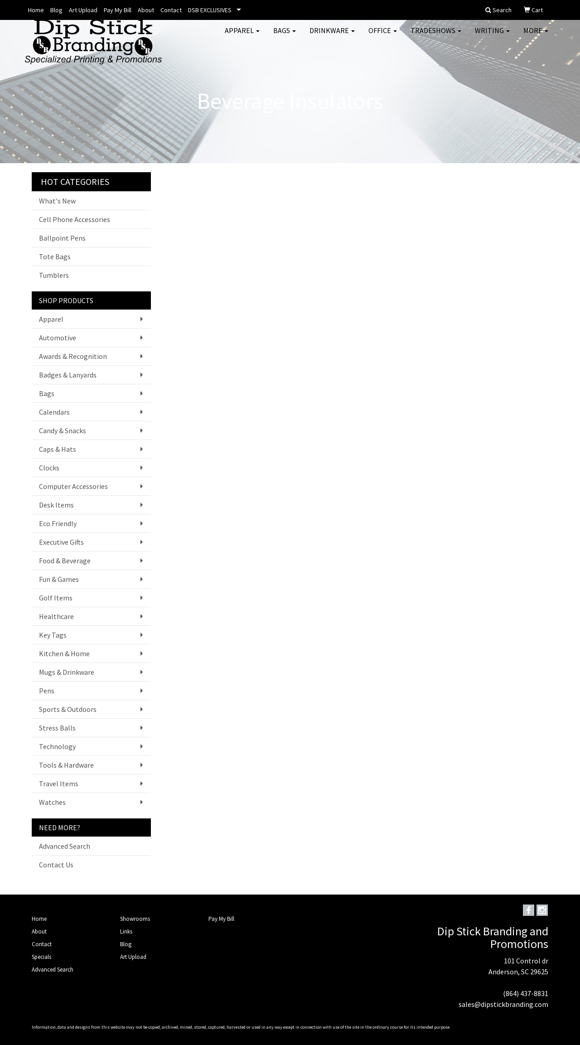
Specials (41, 957)
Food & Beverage (65, 560)
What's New (57, 200)
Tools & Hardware (66, 764)
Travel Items (58, 783)
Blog (56, 10)
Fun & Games (59, 579)
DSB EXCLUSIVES (210, 10)
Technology (57, 746)
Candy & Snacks (62, 430)
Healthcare (56, 616)
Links (126, 931)
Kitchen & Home (64, 653)
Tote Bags (55, 256)
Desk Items (56, 504)
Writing (492, 36)
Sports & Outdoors (68, 709)
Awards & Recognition (73, 356)
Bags (284, 36)
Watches (52, 802)
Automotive (57, 337)
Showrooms (135, 919)
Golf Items (55, 597)
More (535, 36)
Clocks (49, 467)
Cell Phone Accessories (74, 219)
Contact (171, 10)
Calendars (54, 411)
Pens (46, 690)
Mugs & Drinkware (66, 672)
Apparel (242, 36)
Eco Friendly (58, 523)
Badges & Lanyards (68, 374)
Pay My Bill (117, 10)
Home (36, 10)
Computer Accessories (73, 486)
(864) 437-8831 (525, 993)
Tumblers (54, 275)
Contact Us (56, 864)
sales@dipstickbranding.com (503, 1004)
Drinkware (332, 36)
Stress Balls (57, 727)
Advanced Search (64, 846)
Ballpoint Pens (62, 237)
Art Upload (83, 10)
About (146, 10)
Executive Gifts (61, 542)
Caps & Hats (57, 449)
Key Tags (53, 634)
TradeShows (436, 36)
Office (382, 36)
